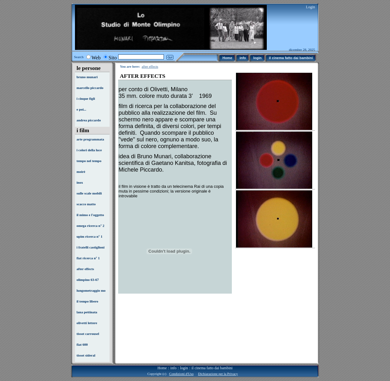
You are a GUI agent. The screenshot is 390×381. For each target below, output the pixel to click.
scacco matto (86, 204)
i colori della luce (89, 150)
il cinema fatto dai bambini (212, 368)
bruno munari (87, 77)
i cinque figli (86, 98)
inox (80, 182)
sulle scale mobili (89, 193)
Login (310, 7)
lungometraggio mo (91, 290)
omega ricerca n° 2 (90, 226)
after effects (85, 269)
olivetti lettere (87, 323)
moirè (81, 171)
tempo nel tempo (89, 161)
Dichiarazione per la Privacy (218, 374)
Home (162, 368)
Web (96, 57)
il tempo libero (87, 301)
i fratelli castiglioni (90, 247)
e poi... (81, 109)
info (173, 368)
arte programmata (90, 139)
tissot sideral (86, 355)
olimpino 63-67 (88, 280)
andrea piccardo (89, 120)
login (184, 368)
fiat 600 (82, 344)
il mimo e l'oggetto (90, 215)
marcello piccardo (90, 88)
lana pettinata (87, 312)
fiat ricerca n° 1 (88, 258)
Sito (113, 57)
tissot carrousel (88, 334)
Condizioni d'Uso (181, 374)
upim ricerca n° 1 (90, 236)
